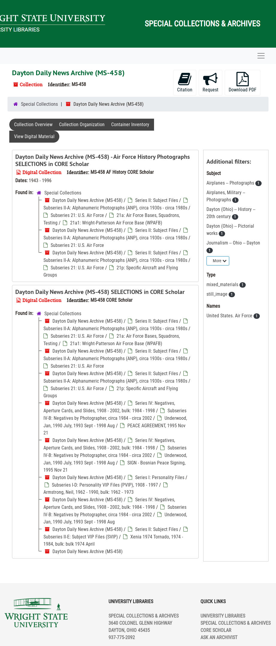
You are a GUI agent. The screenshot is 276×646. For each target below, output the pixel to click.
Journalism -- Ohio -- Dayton (233, 243)
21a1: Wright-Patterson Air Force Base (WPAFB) (116, 223)
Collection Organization (82, 124)
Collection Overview (33, 124)
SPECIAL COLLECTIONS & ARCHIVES (235, 623)
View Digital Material (34, 136)
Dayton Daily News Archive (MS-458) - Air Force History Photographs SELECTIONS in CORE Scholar (102, 160)
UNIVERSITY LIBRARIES (222, 616)
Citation (184, 82)
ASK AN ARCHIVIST (218, 637)
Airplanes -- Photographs (230, 183)
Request (210, 82)
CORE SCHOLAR (215, 630)
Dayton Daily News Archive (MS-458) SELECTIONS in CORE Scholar (100, 292)
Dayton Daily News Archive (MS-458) (87, 200)
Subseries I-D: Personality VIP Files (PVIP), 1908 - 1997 (105, 485)
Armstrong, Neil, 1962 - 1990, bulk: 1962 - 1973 (88, 492)
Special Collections (39, 104)
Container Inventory (130, 124)
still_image (217, 294)
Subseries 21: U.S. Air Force (77, 215)
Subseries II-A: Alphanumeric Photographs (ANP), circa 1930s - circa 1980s (115, 208)
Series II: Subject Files (156, 200)
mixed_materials (222, 284)
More (220, 260)
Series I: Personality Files (159, 477)
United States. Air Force (230, 316)
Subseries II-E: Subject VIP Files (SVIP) (80, 537)
